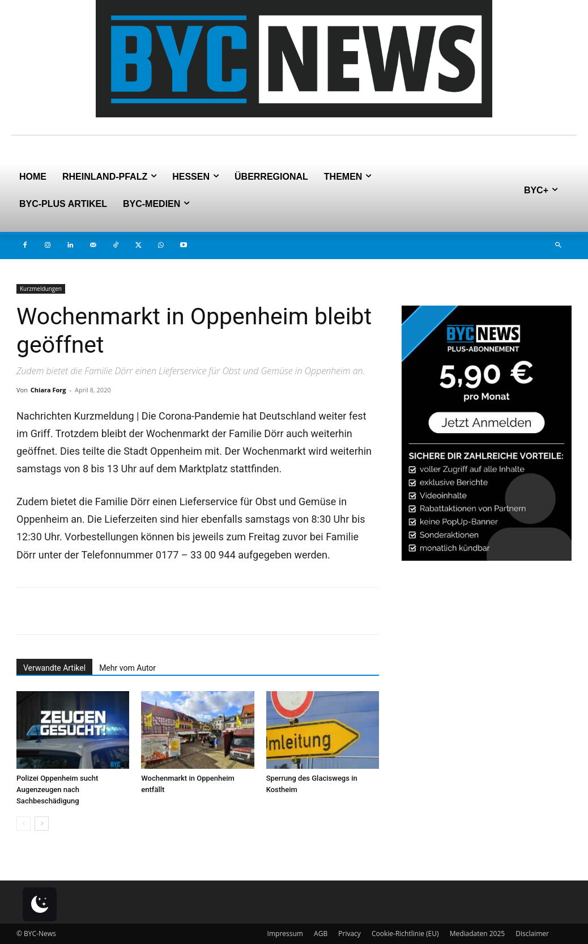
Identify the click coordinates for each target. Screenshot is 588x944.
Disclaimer (532, 933)
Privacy (349, 933)
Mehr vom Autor (127, 667)
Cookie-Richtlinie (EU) (405, 933)
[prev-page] (23, 823)
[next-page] (42, 823)
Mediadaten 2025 (477, 933)
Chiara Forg (48, 390)
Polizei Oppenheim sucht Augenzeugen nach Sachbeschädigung (57, 789)
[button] (558, 245)
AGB (320, 933)
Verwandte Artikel (54, 667)
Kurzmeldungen (41, 289)
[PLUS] (487, 557)
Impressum (285, 933)
